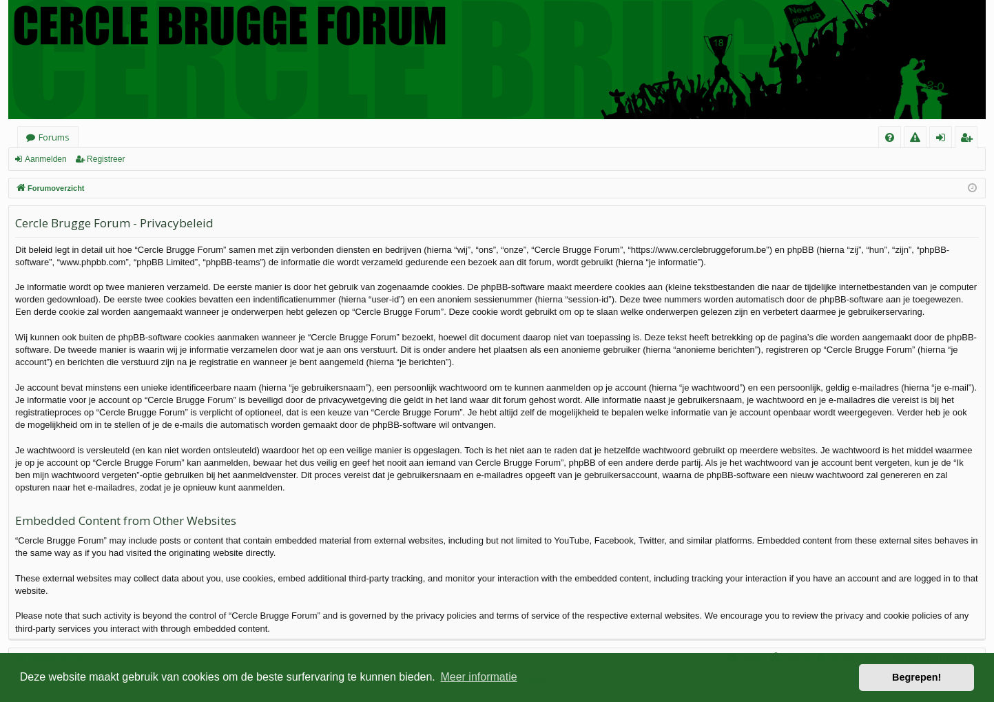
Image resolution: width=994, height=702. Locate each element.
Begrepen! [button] (916, 677)
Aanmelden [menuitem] (944, 139)
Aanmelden (46, 159)
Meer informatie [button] (478, 677)
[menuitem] (889, 137)
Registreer (106, 159)
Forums (54, 137)
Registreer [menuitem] (969, 139)
